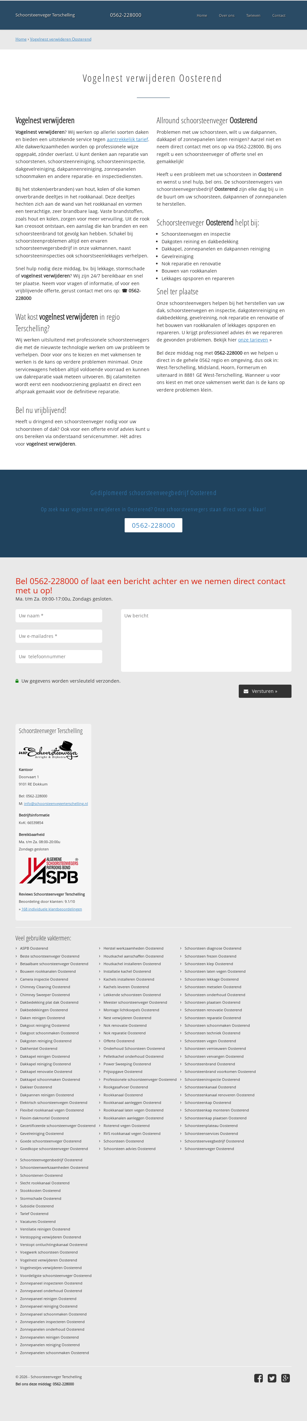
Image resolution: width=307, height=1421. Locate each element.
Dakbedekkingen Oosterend (44, 1009)
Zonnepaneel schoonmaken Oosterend (53, 1314)
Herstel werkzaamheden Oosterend (134, 948)
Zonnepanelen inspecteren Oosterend (52, 1321)
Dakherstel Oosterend (38, 1048)
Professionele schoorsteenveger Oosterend (140, 1079)
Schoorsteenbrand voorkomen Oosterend (220, 1071)
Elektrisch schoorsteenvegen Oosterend (53, 1102)
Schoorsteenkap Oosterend (208, 1102)
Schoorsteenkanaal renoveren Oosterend (220, 1094)
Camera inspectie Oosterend (44, 979)
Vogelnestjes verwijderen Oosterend (51, 1267)
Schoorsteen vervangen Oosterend (214, 1056)
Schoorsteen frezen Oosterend (210, 956)
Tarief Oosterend (34, 1213)
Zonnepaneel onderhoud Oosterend (51, 1290)
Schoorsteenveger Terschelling (45, 15)
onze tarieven (253, 340)
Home (21, 39)
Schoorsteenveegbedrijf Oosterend (214, 1141)
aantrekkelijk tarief (127, 139)
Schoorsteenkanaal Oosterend (210, 1086)
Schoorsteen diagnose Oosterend (213, 948)
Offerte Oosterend (119, 1040)
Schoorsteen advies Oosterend (130, 1148)
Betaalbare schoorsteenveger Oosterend (54, 963)
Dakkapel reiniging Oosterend (45, 1063)
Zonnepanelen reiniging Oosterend (50, 1344)
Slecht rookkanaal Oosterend (45, 1182)
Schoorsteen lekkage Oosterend (212, 979)
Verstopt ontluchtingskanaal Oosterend (53, 1244)
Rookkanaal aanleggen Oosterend (132, 1102)
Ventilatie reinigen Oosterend (45, 1229)
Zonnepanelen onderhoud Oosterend (52, 1329)
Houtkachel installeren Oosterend (132, 963)
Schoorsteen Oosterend (124, 1141)
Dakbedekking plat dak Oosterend (49, 1002)
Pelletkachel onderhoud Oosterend (134, 1056)
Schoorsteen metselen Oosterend (213, 986)
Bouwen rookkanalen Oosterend (48, 971)
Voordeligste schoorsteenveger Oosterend (56, 1275)
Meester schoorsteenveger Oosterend (135, 1002)
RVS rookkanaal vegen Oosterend (132, 1133)
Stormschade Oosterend (40, 1198)
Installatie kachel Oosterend (127, 971)
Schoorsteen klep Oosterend (209, 963)
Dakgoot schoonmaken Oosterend (49, 1032)
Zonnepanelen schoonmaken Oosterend (54, 1352)
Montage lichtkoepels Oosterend (131, 1009)
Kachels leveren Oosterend (126, 986)
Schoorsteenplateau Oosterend (211, 1125)
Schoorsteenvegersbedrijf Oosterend (51, 1159)
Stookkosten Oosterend (40, 1190)
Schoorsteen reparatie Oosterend (213, 1017)
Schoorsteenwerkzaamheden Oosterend (54, 1167)
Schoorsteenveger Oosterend (209, 1148)
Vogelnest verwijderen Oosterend (60, 39)
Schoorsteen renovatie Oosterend (213, 1009)
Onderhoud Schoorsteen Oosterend (134, 1048)
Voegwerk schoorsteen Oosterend (49, 1252)
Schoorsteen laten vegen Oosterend (215, 971)
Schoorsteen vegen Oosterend (210, 1040)
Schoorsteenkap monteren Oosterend (217, 1110)
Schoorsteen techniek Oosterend (212, 1032)
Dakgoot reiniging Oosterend (45, 1025)
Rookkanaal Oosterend (123, 1094)
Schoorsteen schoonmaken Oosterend (217, 1025)
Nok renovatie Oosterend (125, 1025)
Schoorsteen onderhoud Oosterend (215, 994)
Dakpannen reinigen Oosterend (47, 1094)
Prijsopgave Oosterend (123, 1071)
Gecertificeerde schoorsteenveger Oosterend (58, 1125)
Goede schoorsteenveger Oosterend (50, 1141)
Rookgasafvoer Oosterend (126, 1086)
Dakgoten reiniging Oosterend (46, 1040)
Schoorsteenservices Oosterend (211, 1133)
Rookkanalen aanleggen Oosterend (134, 1117)
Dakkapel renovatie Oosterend (46, 1071)
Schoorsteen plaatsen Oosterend (212, 1002)
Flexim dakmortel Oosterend (44, 1117)
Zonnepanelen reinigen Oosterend (49, 1337)
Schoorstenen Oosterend (41, 1175)
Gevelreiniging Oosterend (42, 1133)
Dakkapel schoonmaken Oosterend (50, 1079)
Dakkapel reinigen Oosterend (45, 1056)
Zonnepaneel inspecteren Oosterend (51, 1283)
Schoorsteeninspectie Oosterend (212, 1079)
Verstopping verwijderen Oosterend (50, 1236)
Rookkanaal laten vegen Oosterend (134, 1110)
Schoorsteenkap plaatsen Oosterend (216, 1117)
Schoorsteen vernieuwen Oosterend (215, 1048)
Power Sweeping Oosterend (127, 1063)
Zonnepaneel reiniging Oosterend (48, 1306)
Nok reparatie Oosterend (125, 1032)
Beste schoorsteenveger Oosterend (49, 956)
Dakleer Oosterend (36, 1086)
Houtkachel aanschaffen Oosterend (134, 956)
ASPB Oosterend (34, 948)
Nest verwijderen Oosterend (127, 1017)
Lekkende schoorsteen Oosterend (132, 994)
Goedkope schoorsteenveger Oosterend (54, 1148)
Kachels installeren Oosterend (129, 979)
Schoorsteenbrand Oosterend (210, 1063)
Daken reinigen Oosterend (42, 1017)
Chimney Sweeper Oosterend (45, 994)
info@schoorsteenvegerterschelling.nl (56, 803)
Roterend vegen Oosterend (127, 1125)
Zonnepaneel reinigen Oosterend (48, 1298)
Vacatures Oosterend (38, 1221)
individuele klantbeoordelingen (51, 908)
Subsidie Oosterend (37, 1205)
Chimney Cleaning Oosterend (45, 986)
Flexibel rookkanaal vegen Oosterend (52, 1110)
